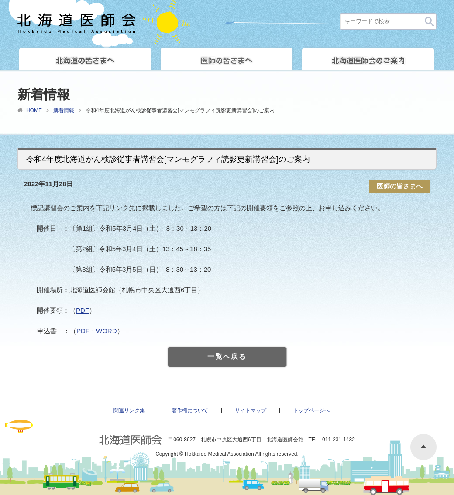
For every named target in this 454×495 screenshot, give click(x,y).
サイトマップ (250, 410)
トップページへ (311, 410)
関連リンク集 (129, 410)
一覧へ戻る (227, 356)
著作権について (190, 410)
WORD (106, 331)
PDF (82, 310)
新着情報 (63, 110)
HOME (34, 110)
